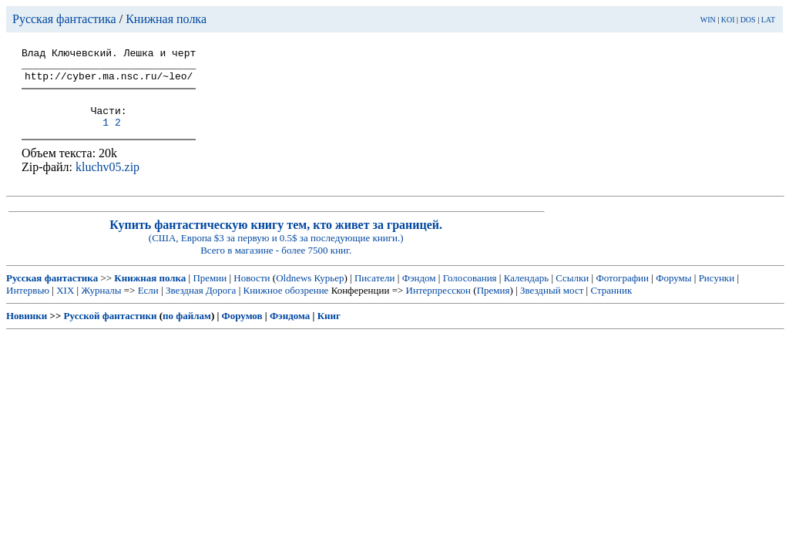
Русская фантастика (64, 18)
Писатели (374, 292)
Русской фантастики (110, 329)
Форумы (673, 292)
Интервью (27, 304)
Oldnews (293, 292)
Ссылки (572, 292)
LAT (768, 19)
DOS (748, 19)
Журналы (101, 304)
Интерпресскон (439, 304)
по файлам (187, 329)
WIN (708, 19)
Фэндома (290, 329)
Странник (611, 304)
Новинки (26, 329)
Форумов (242, 329)
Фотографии (622, 292)
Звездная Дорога (201, 304)
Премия (493, 304)
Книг (329, 329)
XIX (65, 304)
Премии (210, 292)
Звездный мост (551, 304)
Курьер (329, 292)
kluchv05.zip (107, 180)
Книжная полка (166, 18)
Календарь (526, 292)
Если (148, 304)
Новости (251, 292)
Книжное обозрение (285, 304)
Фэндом (419, 292)
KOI (728, 19)
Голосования (470, 292)
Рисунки (717, 292)
